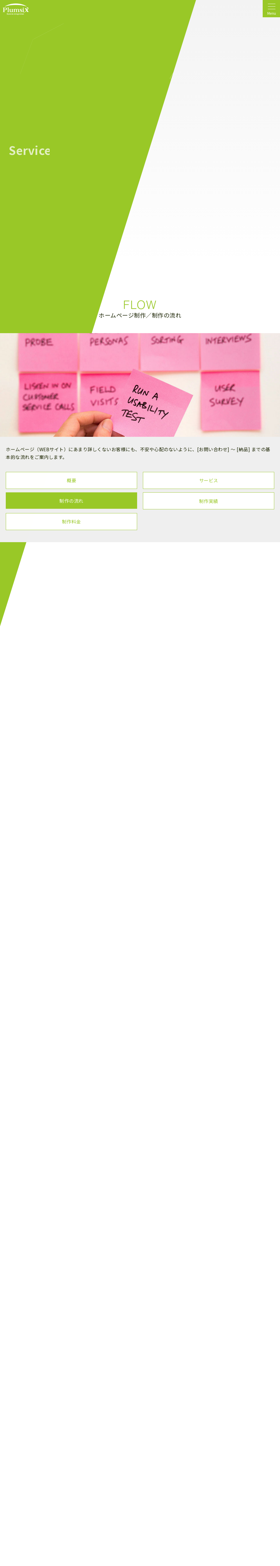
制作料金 (71, 521)
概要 (71, 480)
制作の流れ (71, 500)
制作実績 (208, 501)
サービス (208, 480)
